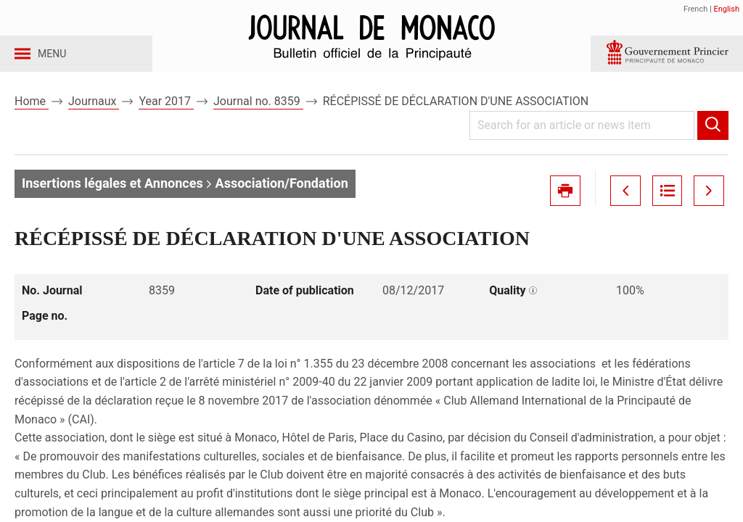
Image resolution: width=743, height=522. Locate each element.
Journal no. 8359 (258, 115)
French (695, 9)
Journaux (93, 115)
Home (32, 115)
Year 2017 (166, 115)
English (726, 9)
